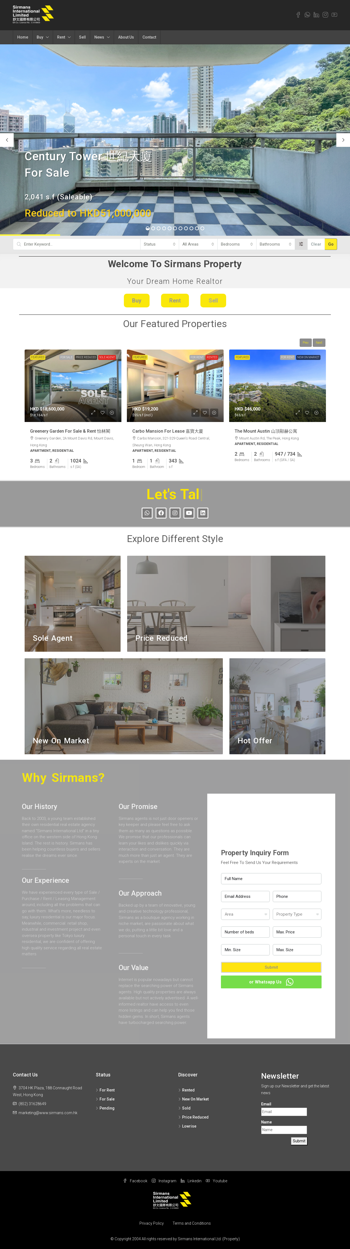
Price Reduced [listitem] (193, 1117)
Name (266, 1122)
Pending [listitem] (105, 1108)
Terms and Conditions (192, 1223)
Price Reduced (86, 357)
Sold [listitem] (184, 1108)
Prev (306, 343)
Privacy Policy (151, 1223)
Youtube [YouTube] (216, 1181)
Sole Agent (107, 357)
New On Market (308, 357)
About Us (126, 37)
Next (319, 343)
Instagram (164, 1181)
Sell (82, 37)
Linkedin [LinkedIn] (191, 1181)
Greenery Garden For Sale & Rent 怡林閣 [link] (70, 430)
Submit (271, 967)
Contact (149, 37)
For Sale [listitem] (105, 1099)
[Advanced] (301, 244)
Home (22, 37)
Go (331, 244)
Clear (316, 244)
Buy (40, 37)
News (99, 37)
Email (266, 1104)
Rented (212, 357)
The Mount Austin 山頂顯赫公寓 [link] (266, 430)
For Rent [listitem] (105, 1090)
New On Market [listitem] (193, 1099)
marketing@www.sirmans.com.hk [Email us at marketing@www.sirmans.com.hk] (48, 1113)
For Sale (66, 357)
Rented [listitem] (186, 1090)
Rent (61, 37)
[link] (73, 386)
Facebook (135, 1181)
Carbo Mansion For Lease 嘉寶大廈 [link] (167, 430)
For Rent (197, 357)
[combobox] (159, 244)
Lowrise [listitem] (187, 1126)
